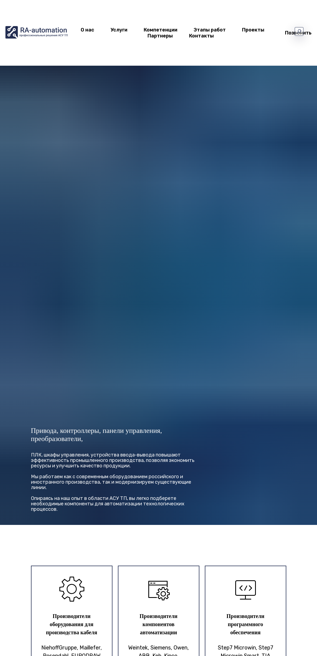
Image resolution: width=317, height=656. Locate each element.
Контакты (201, 36)
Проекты (253, 30)
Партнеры (160, 36)
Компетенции (160, 30)
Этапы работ (210, 30)
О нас (87, 30)
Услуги (119, 30)
